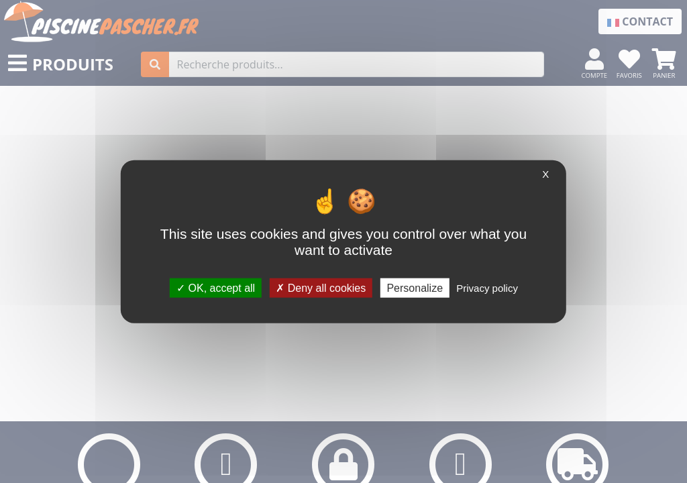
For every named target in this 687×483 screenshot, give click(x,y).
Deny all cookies (321, 287)
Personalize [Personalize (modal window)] (414, 287)
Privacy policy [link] (487, 287)
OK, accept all (215, 287)
